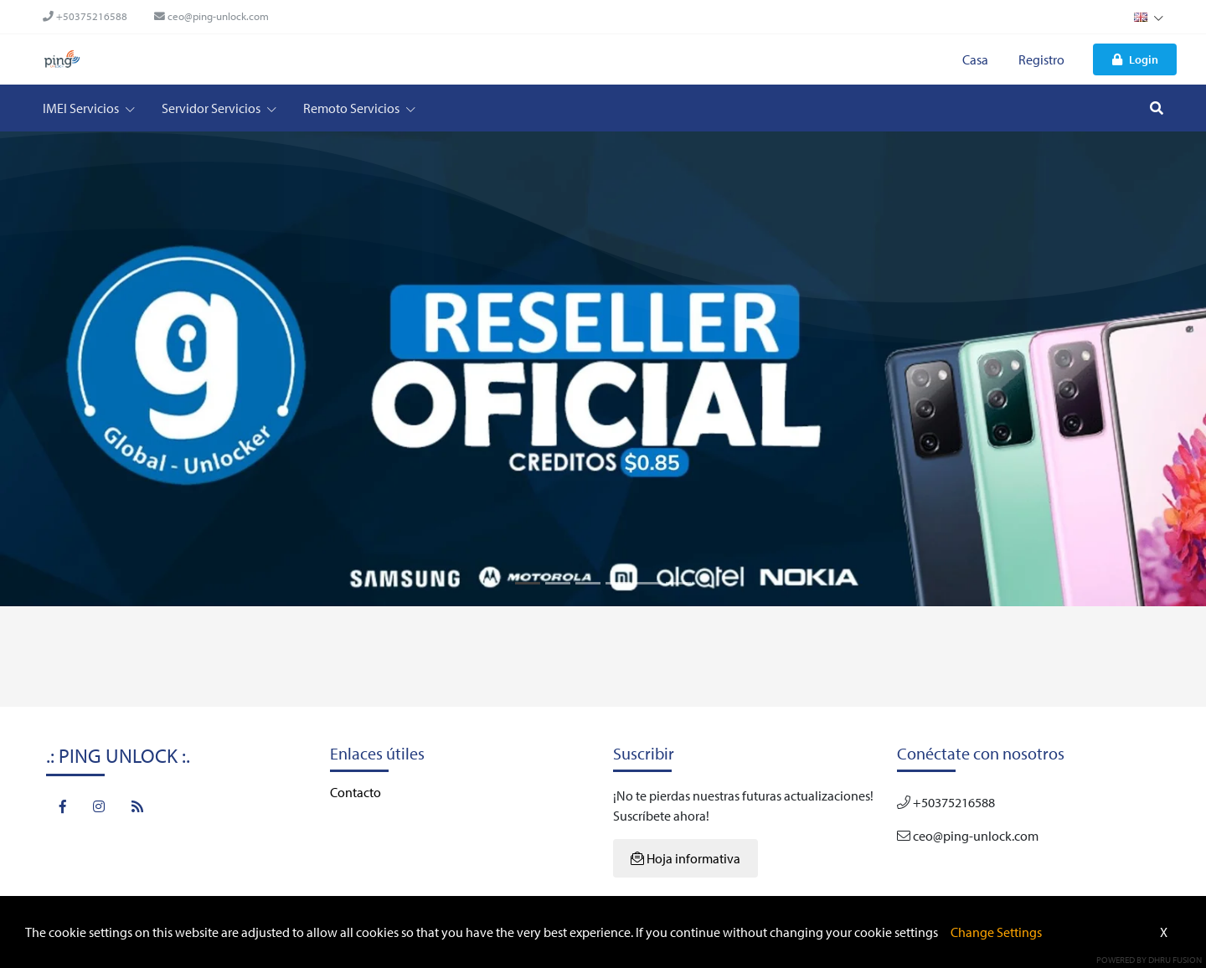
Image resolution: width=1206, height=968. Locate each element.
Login (1135, 59)
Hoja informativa (685, 858)
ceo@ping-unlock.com (211, 16)
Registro (1041, 59)
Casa (975, 59)
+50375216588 (85, 16)
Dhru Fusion (1175, 959)
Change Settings (996, 932)
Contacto (355, 792)
